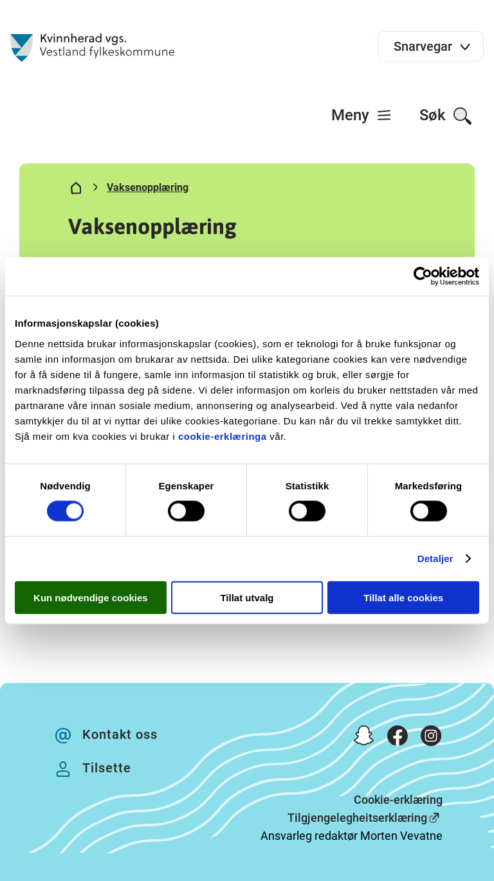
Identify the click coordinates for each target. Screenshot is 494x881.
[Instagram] (431, 738)
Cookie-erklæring (398, 799)
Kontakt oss (120, 734)
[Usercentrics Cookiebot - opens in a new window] (423, 276)
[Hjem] (76, 190)
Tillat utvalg (246, 597)
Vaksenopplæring (147, 187)
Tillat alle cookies (403, 597)
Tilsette (106, 768)
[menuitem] (361, 115)
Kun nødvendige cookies (90, 597)
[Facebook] (397, 738)
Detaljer (435, 558)
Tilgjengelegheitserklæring (357, 817)
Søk (446, 116)
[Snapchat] (364, 738)
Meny (361, 115)
